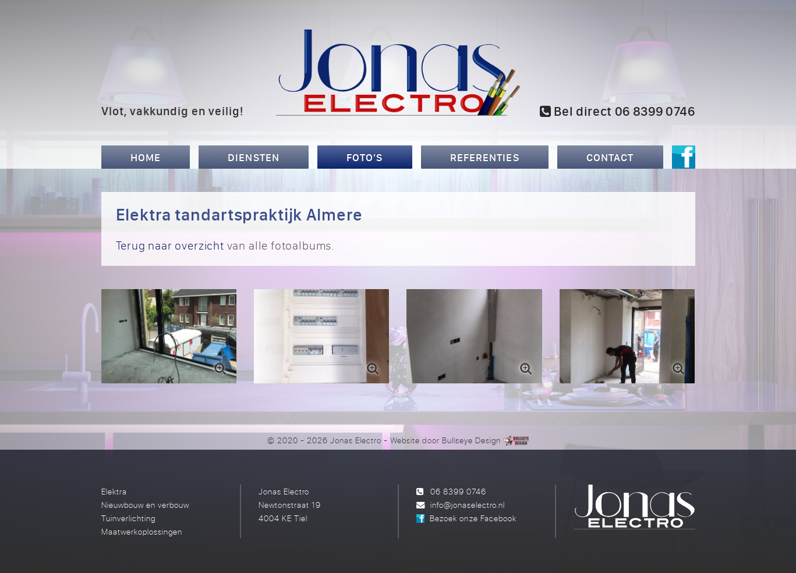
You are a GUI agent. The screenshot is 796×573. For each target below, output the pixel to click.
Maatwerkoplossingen (141, 531)
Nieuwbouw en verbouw (145, 504)
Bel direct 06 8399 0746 (617, 111)
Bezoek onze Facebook (473, 518)
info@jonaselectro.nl (467, 504)
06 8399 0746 (458, 491)
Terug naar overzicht (170, 245)
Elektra (114, 491)
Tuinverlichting (128, 518)
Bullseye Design (471, 440)
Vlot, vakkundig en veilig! (172, 110)
